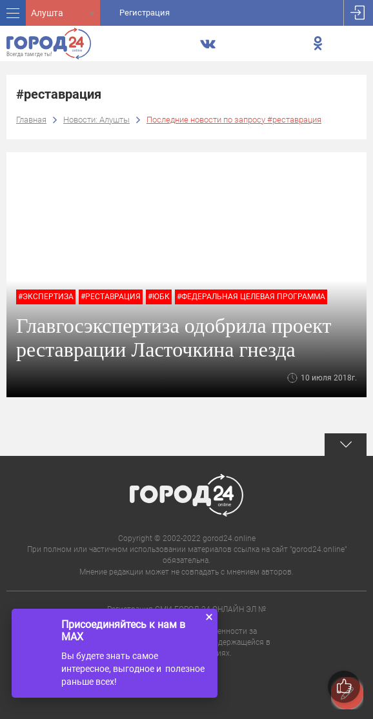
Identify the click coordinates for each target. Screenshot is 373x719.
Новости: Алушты (96, 119)
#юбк (159, 296)
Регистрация (144, 12)
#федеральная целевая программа (251, 296)
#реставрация (111, 296)
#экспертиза (46, 296)
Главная (31, 119)
